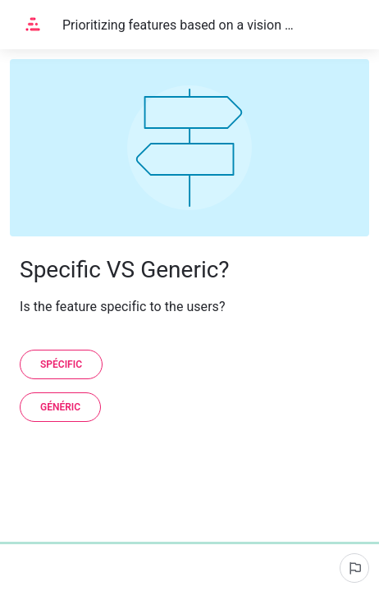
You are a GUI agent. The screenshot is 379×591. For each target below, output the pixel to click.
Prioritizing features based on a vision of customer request (178, 25)
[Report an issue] (354, 568)
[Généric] (60, 407)
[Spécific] (61, 364)
